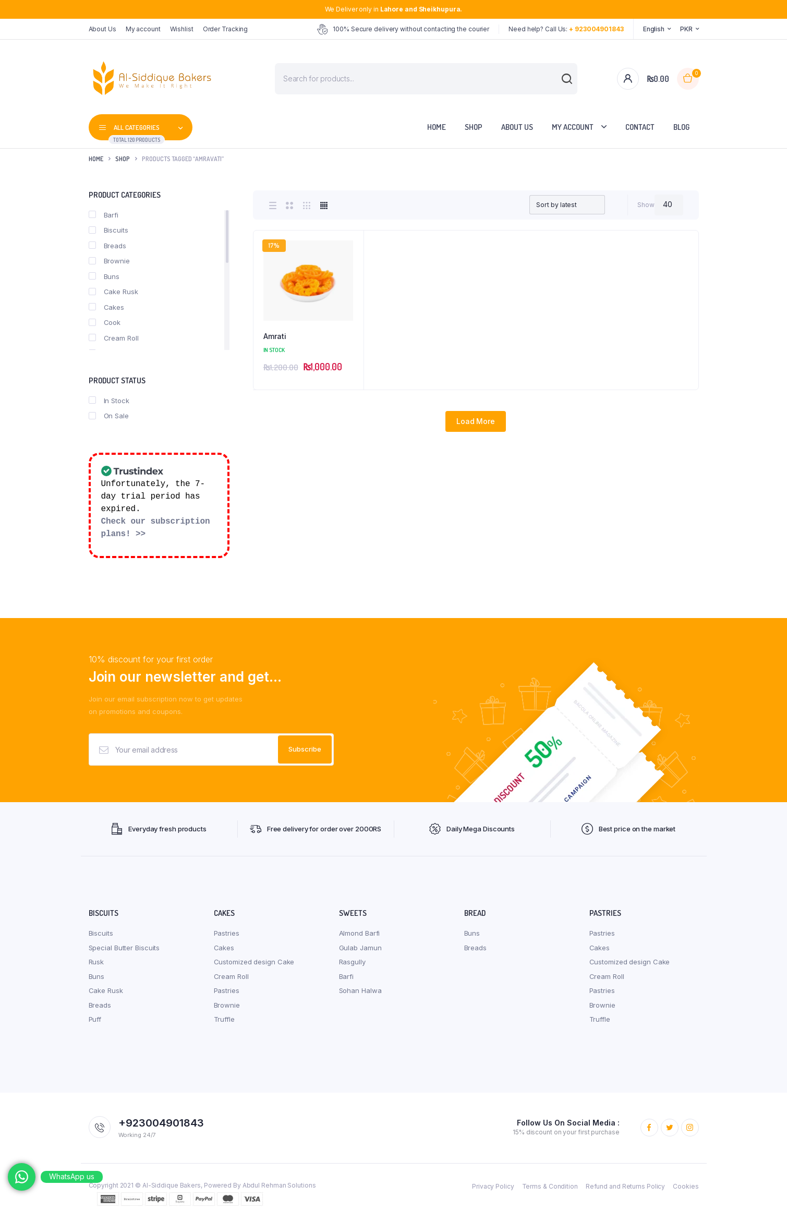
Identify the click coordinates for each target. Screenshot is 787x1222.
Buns (104, 276)
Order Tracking (225, 29)
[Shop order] (567, 205)
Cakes (107, 307)
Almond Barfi (359, 933)
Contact (640, 127)
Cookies (685, 1186)
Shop (473, 127)
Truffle (224, 1019)
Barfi (104, 215)
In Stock (109, 400)
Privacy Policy (493, 1186)
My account (143, 29)
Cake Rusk (113, 291)
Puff (95, 1019)
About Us (102, 29)
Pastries (226, 933)
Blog (681, 127)
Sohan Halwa (360, 990)
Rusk (96, 962)
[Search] (561, 84)
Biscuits (108, 230)
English (653, 29)
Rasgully (352, 962)
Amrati (274, 336)
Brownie (109, 261)
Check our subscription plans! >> (155, 528)
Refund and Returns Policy (625, 1186)
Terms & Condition (550, 1186)
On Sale (109, 416)
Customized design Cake (254, 962)
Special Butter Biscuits (124, 947)
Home (436, 127)
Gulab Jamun (360, 947)
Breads (107, 245)
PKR (686, 29)
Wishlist (181, 29)
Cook (105, 322)
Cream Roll (114, 338)
